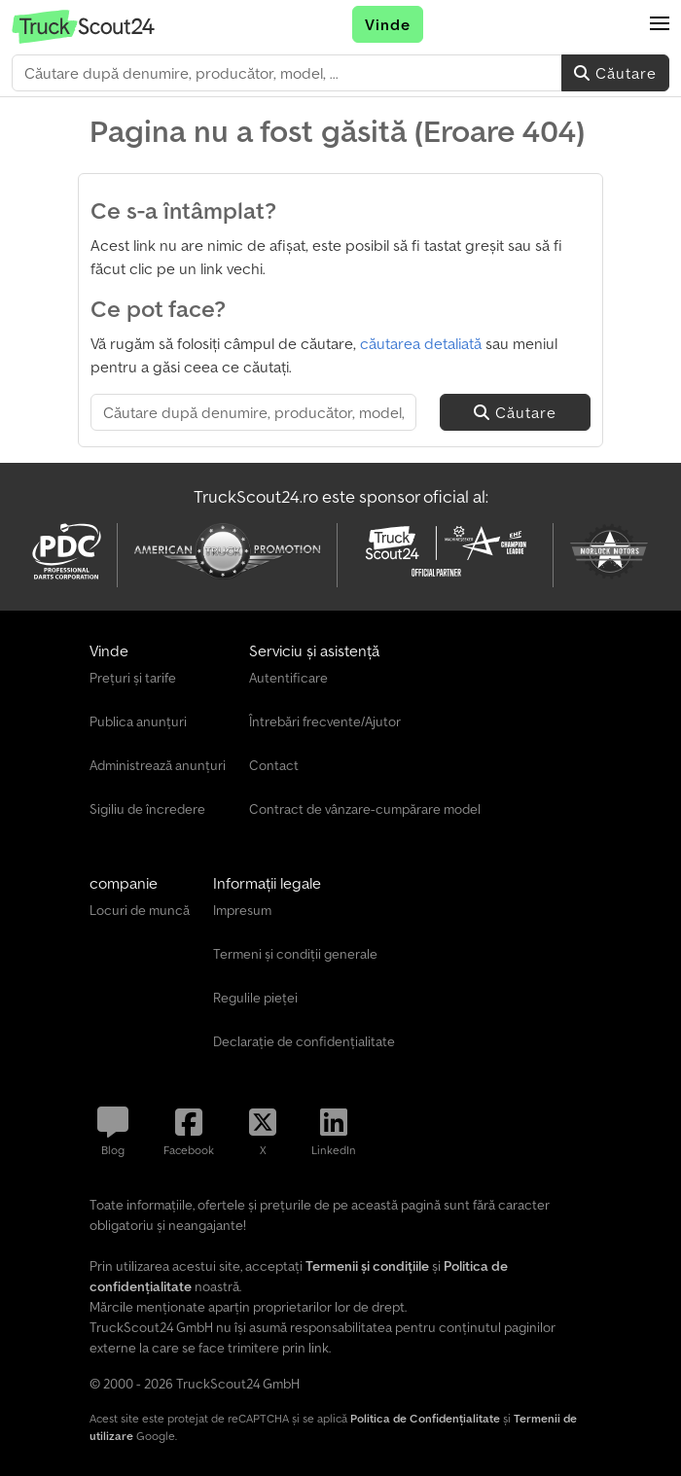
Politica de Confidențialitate (425, 1418)
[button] (659, 24)
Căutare (615, 73)
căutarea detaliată (421, 343)
